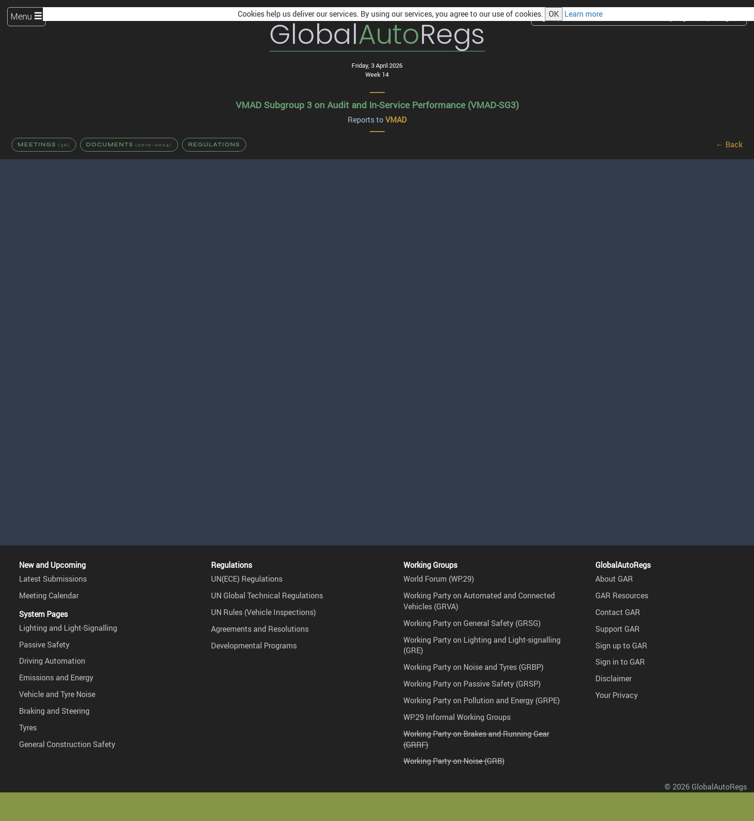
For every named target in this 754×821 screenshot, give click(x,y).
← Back (729, 144)
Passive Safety (44, 644)
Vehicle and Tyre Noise (57, 694)
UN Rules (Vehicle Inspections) (263, 612)
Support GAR (617, 629)
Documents (129, 144)
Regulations (214, 144)
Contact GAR (617, 612)
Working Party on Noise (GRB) (453, 761)
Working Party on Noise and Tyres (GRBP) (473, 667)
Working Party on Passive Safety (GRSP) (472, 683)
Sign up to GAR (621, 645)
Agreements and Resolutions (260, 629)
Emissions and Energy (56, 677)
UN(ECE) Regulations (246, 579)
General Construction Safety (67, 744)
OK (554, 14)
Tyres (28, 727)
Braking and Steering (54, 711)
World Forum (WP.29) (438, 579)
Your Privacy (616, 695)
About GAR (614, 579)
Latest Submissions (53, 579)
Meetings (44, 144)
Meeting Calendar (49, 595)
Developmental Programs (254, 645)
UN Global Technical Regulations (267, 595)
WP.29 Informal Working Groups (457, 717)
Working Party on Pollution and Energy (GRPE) (481, 700)
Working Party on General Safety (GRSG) (472, 623)
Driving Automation (52, 661)
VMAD (396, 119)
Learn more (583, 14)
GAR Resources (621, 595)
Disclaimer (613, 678)
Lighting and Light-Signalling (68, 628)
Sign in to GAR (620, 662)
